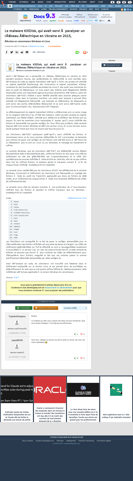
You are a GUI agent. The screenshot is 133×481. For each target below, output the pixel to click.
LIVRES (44, 9)
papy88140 (17, 359)
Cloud (40, 6)
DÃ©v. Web (75, 6)
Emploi (72, 2)
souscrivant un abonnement (58, 294)
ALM (50, 6)
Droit (92, 2)
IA (45, 6)
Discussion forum (111, 65)
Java (66, 6)
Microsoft (58, 6)
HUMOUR (105, 9)
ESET (16, 284)
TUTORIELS (17, 9)
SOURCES (73, 9)
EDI (83, 6)
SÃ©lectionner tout (77, 204)
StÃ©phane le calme (36, 52)
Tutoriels (23, 2)
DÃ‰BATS (83, 9)
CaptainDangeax (17, 335)
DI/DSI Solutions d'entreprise (24, 6)
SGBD (103, 6)
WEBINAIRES (34, 9)
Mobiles (118, 6)
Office (110, 6)
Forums (12, 2)
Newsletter (60, 2)
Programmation (92, 6)
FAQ (33, 2)
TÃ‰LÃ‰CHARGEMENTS (58, 9)
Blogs (40, 2)
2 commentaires (54, 53)
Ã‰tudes (82, 2)
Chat (48, 2)
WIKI (91, 9)
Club (100, 2)
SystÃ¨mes (128, 6)
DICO (97, 9)
